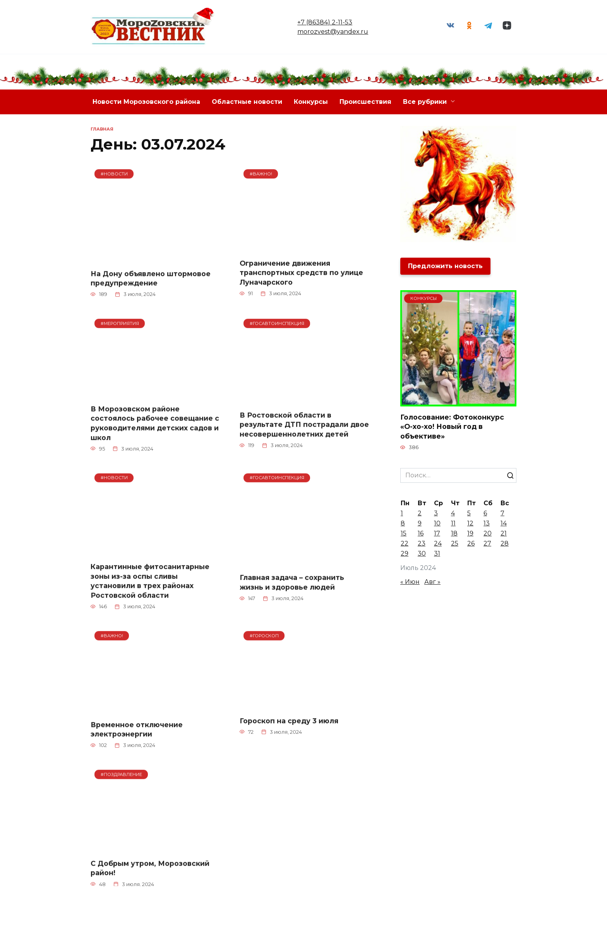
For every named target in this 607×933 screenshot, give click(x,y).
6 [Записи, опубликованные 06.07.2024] (485, 513)
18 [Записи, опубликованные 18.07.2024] (454, 533)
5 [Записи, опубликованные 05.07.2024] (469, 513)
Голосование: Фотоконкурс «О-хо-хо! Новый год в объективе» (452, 426)
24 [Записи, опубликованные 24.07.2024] (438, 543)
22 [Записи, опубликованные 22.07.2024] (404, 543)
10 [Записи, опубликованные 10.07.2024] (437, 523)
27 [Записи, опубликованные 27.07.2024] (487, 543)
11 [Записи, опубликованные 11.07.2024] (453, 523)
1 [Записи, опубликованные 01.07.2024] (402, 513)
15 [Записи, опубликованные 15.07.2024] (403, 533)
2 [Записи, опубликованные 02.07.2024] (420, 513)
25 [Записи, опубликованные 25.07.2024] (454, 543)
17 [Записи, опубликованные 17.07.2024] (437, 533)
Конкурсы (311, 101)
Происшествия (365, 101)
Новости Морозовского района (146, 101)
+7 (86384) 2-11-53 (324, 22)
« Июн (410, 582)
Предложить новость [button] (445, 266)
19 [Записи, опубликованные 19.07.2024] (470, 533)
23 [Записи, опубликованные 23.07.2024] (421, 543)
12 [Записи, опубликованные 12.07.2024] (470, 523)
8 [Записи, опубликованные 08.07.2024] (403, 523)
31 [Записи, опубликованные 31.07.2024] (437, 554)
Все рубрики (425, 101)
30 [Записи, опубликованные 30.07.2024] (422, 554)
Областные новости (247, 101)
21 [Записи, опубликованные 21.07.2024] (504, 533)
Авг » (432, 582)
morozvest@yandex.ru (332, 31)
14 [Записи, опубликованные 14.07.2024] (504, 523)
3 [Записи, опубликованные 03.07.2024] (436, 513)
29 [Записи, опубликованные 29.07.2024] (404, 554)
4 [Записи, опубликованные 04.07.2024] (453, 513)
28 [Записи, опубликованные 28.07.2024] (505, 543)
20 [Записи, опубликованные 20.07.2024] (488, 533)
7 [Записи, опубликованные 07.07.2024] (502, 513)
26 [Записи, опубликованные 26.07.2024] (471, 543)
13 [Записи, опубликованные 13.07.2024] (487, 523)
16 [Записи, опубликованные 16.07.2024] (421, 533)
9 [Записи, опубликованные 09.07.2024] (420, 523)
